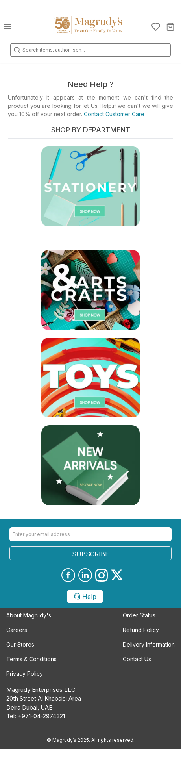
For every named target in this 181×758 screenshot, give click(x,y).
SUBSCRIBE (90, 554)
